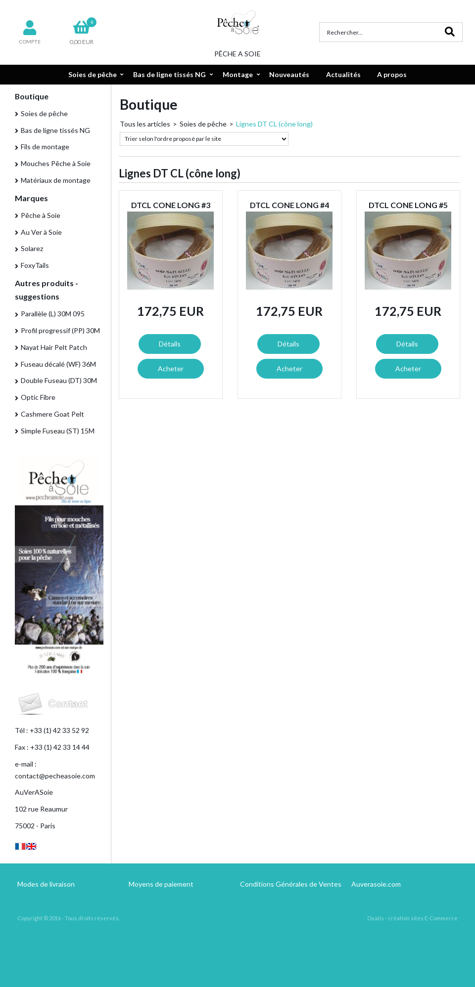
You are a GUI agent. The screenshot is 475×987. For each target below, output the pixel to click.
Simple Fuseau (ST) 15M (58, 431)
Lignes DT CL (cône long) (274, 124)
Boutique (31, 96)
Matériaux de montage (56, 180)
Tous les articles (145, 124)
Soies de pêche (92, 74)
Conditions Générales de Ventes (290, 884)
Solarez (32, 248)
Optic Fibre (38, 397)
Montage (238, 74)
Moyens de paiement (161, 884)
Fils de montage (45, 146)
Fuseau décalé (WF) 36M (58, 364)
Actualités (343, 74)
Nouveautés (289, 74)
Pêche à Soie (40, 215)
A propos (392, 74)
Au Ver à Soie (41, 232)
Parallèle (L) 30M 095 (53, 313)
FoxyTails (35, 265)
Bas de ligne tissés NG (169, 74)
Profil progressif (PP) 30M (60, 330)
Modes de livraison (46, 884)
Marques (31, 198)
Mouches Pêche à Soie (56, 163)
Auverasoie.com (376, 884)
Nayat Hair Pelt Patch (54, 347)
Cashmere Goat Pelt (52, 414)
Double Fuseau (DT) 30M (59, 380)
